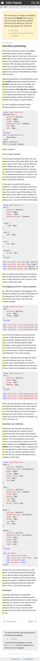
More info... (15, 31)
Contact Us (16, 659)
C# (38, 7)
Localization (28, 659)
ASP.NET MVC (14, 7)
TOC (35, 2)
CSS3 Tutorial (14, 2)
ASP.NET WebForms (28, 7)
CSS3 (5, 7)
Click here (11, 645)
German (14, 639)
